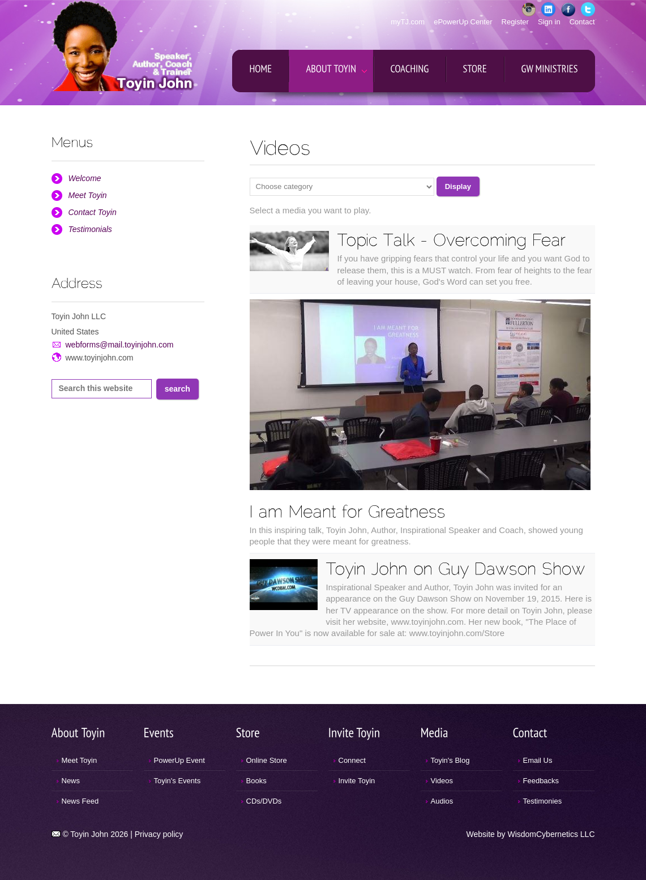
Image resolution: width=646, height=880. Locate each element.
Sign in (549, 22)
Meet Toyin (88, 195)
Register (515, 22)
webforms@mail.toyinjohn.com (120, 344)
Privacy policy (159, 834)
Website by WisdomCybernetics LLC (531, 834)
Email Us (538, 760)
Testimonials (90, 229)
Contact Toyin (93, 212)
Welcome (85, 178)
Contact (582, 22)
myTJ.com (408, 22)
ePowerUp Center (463, 22)
